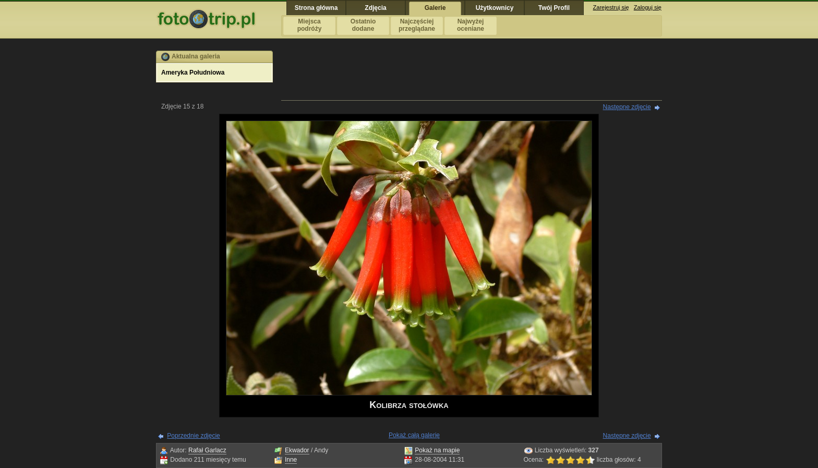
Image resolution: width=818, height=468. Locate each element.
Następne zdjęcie (627, 107)
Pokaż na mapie (437, 450)
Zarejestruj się (611, 7)
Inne (291, 459)
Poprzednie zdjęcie (193, 435)
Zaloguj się (647, 7)
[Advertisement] (471, 74)
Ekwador (297, 450)
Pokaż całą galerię (414, 435)
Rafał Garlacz (207, 450)
